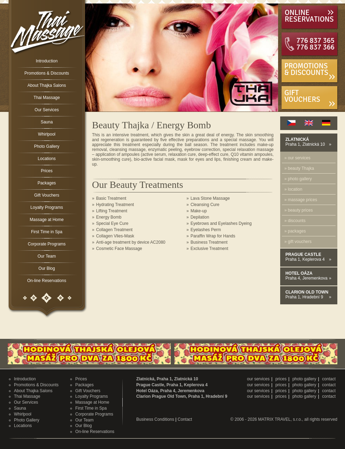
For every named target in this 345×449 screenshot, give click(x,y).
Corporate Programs (47, 244)
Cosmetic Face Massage (119, 248)
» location (293, 189)
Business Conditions (155, 419)
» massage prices (300, 199)
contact (329, 378)
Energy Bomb (109, 217)
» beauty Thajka (299, 168)
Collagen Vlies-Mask (115, 236)
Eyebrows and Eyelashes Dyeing (221, 223)
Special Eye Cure (112, 223)
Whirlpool (46, 134)
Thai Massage (46, 97)
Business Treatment (209, 242)
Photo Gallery (47, 146)
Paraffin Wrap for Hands (213, 236)
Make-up (199, 210)
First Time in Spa (46, 231)
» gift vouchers (298, 241)
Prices (46, 170)
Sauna (47, 122)
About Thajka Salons (47, 85)
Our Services (46, 109)
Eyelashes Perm (206, 229)
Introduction (47, 61)
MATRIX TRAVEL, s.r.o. (280, 419)
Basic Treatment (111, 198)
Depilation (200, 217)
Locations (46, 158)
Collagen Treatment (114, 229)
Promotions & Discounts (46, 73)
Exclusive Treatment (209, 248)
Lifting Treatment (111, 210)
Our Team (47, 256)
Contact (185, 419)
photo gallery (304, 378)
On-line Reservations (46, 280)
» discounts (295, 220)
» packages (295, 231)
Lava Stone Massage (210, 198)
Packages (47, 183)
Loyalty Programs (46, 207)
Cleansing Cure (205, 204)
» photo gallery (298, 178)
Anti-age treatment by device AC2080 (131, 242)
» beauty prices (298, 210)
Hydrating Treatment (115, 204)
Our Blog (46, 268)
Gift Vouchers (46, 195)
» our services (297, 157)
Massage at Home (46, 219)
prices (280, 378)
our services (258, 378)
